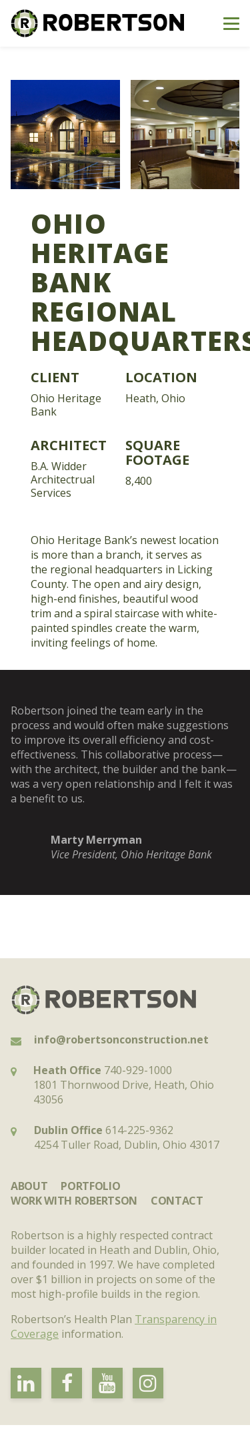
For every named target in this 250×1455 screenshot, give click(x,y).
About (29, 1186)
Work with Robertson (74, 1200)
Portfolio (90, 1186)
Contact (177, 1200)
